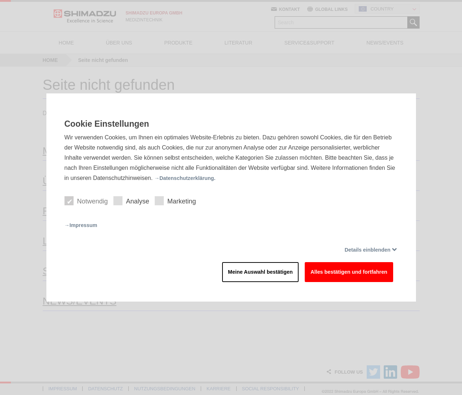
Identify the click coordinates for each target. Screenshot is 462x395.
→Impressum (82, 225)
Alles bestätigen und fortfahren (341, 273)
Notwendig (87, 199)
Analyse (134, 199)
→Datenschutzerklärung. (188, 176)
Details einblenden (364, 250)
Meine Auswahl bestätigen (240, 273)
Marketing (179, 199)
